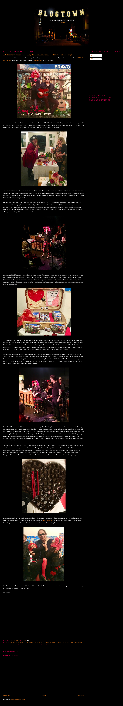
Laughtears (14, 644)
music (44, 644)
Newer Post (6, 695)
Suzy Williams (38, 60)
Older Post (81, 695)
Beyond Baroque (47, 520)
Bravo (72, 642)
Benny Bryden (44, 642)
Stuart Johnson (53, 644)
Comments (94, 59)
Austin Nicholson (31, 642)
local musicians (25, 644)
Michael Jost (36, 644)
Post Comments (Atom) (18, 699)
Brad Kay (66, 642)
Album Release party (16, 642)
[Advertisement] (104, 77)
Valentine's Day (76, 644)
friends (6, 644)
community (79, 642)
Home (44, 695)
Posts (93, 55)
